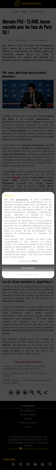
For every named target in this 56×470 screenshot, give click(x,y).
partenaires (22, 199)
